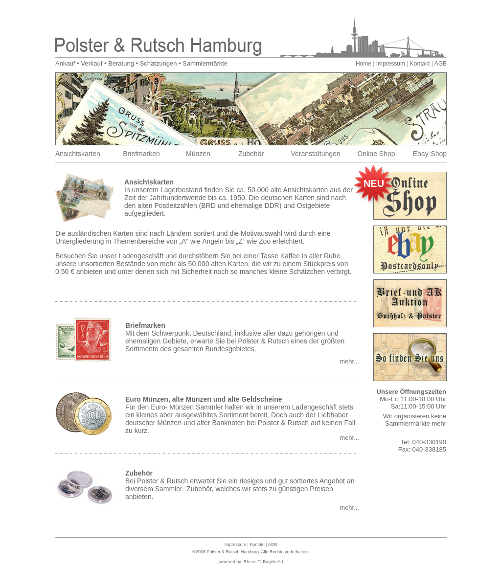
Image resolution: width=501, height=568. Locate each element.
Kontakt (420, 63)
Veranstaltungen (315, 154)
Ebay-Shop (430, 154)
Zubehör (251, 154)
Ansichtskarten (77, 154)
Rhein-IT (252, 561)
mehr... (349, 361)
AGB (440, 63)
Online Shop (376, 154)
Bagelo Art (273, 561)
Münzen (198, 154)
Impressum (390, 63)
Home (363, 63)
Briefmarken (141, 154)
